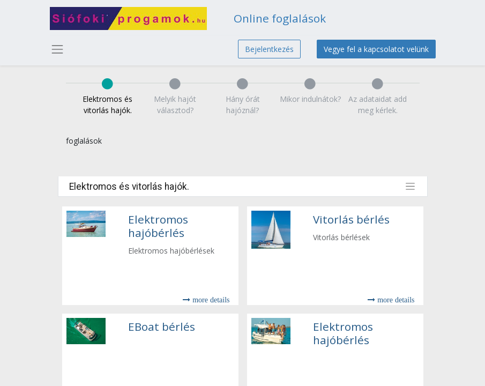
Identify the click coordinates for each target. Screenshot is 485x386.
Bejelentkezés (269, 49)
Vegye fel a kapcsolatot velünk (376, 49)
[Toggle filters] (410, 186)
